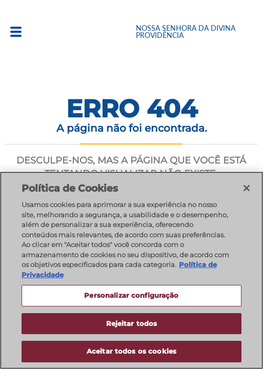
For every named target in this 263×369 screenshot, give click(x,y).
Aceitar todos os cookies (131, 351)
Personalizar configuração (131, 295)
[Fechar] (246, 188)
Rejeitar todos (131, 323)
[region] (131, 270)
